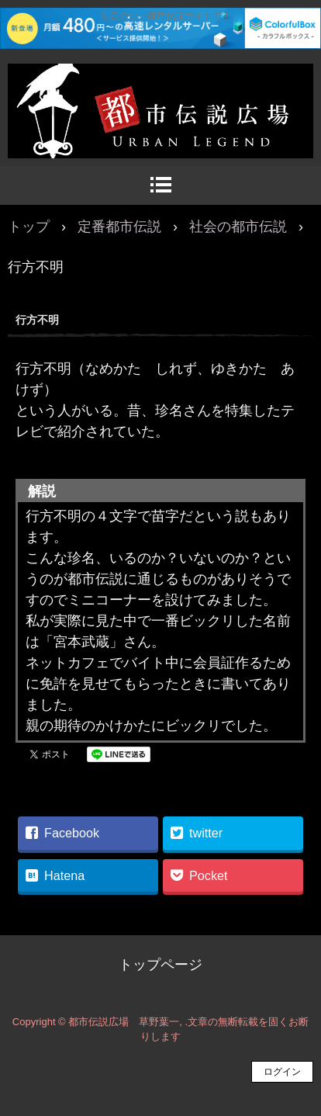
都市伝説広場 (160, 80)
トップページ (160, 964)
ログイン (282, 1071)
